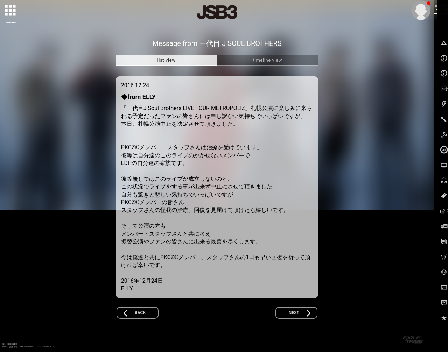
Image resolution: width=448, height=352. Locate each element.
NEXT (294, 312)
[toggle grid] (11, 11)
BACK (140, 312)
